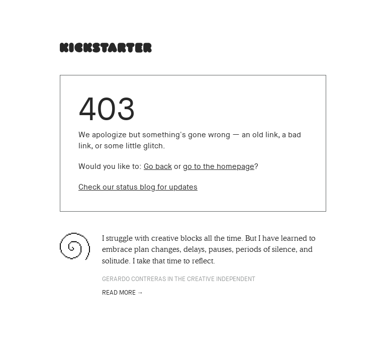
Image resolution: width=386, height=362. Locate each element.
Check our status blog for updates (138, 187)
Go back (158, 166)
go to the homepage (218, 166)
